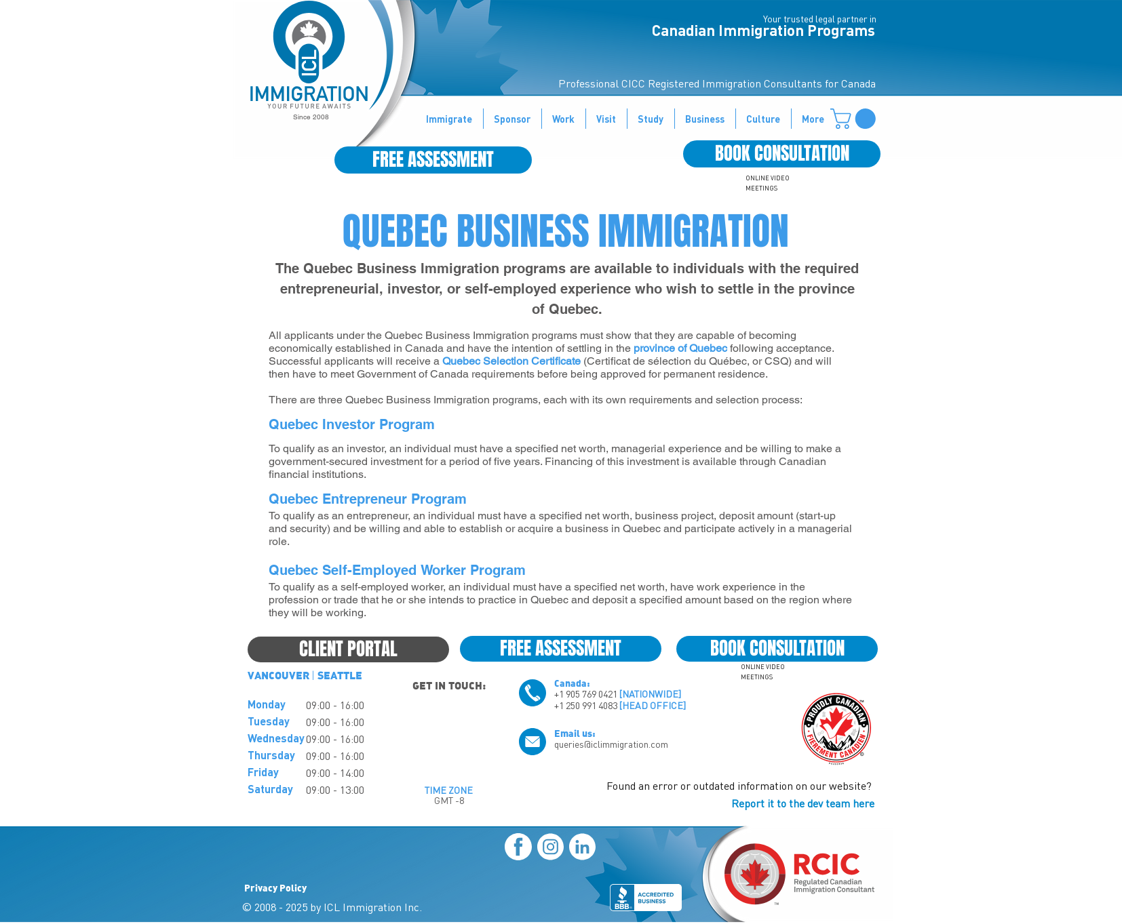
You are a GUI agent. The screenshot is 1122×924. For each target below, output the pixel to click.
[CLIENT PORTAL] (348, 649)
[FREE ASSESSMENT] (433, 160)
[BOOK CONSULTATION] (782, 153)
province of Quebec (680, 348)
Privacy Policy (275, 887)
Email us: (575, 733)
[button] (855, 118)
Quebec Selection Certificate (511, 361)
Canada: (572, 683)
